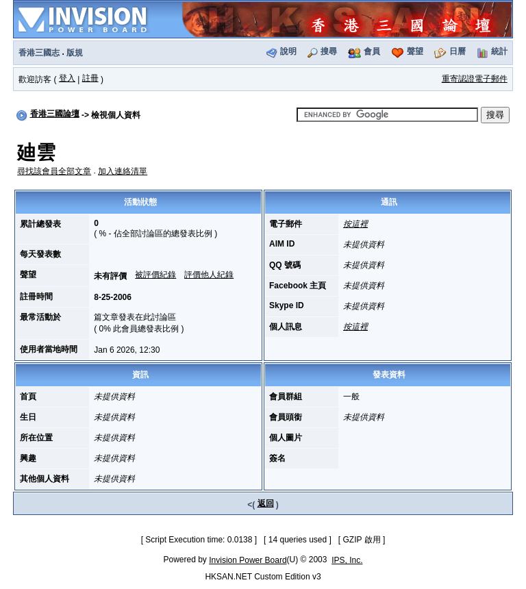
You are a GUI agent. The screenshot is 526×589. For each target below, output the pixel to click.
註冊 (90, 78)
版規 (74, 53)
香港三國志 (39, 53)
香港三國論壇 (54, 113)
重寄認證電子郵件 (475, 79)
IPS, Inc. (346, 560)
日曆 (457, 51)
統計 (499, 51)
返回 (266, 503)
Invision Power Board (247, 560)
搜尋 (329, 51)
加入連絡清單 (122, 171)
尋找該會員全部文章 (54, 171)
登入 (67, 78)
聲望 (415, 51)
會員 (372, 51)
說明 (288, 51)
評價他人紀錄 (209, 274)
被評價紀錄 (155, 274)
